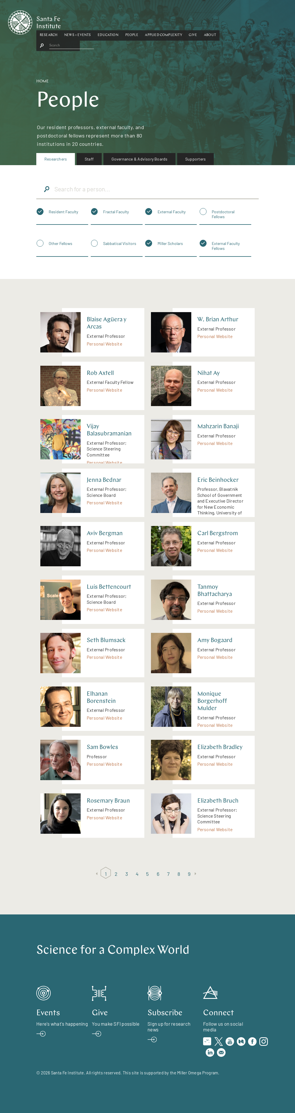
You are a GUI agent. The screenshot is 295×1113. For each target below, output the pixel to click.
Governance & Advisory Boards (139, 158)
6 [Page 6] (158, 874)
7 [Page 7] (168, 874)
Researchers (55, 158)
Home (42, 81)
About (238, 21)
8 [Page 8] (178, 874)
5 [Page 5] (147, 874)
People (160, 21)
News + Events (105, 21)
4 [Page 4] (137, 874)
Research (77, 21)
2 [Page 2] (116, 874)
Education (136, 21)
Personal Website (104, 343)
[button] (77, 21)
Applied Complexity (191, 21)
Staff (89, 158)
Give (221, 21)
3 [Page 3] (126, 874)
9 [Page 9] (189, 874)
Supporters (195, 158)
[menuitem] (55, 159)
